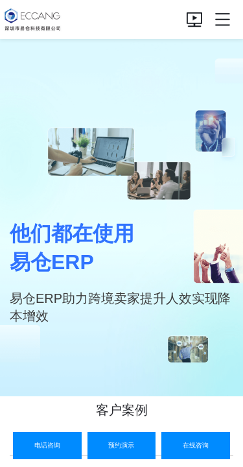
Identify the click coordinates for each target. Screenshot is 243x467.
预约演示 (121, 445)
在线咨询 (196, 445)
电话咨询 (47, 445)
